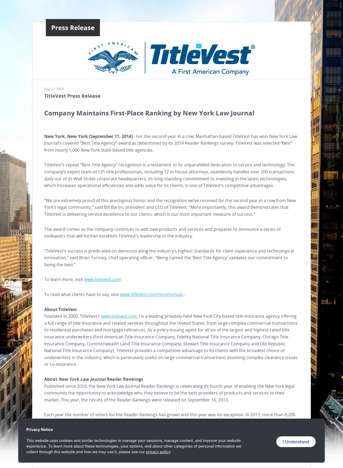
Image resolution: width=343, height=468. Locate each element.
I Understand (296, 441)
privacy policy (158, 451)
